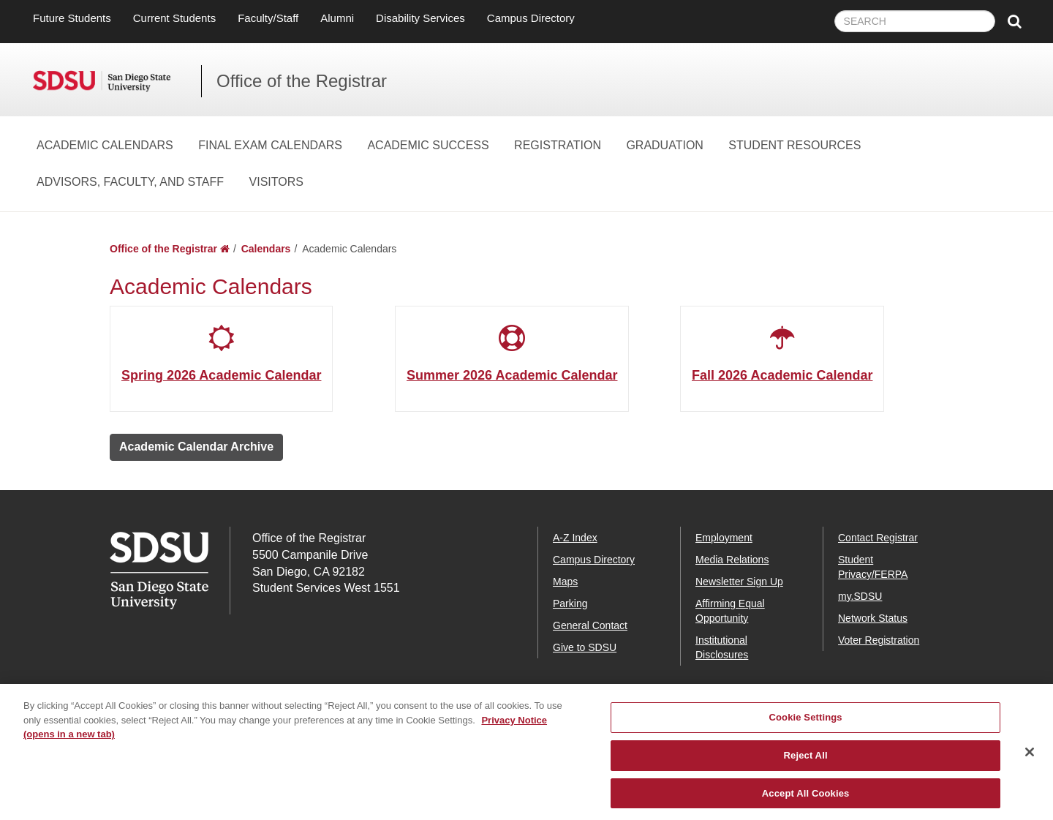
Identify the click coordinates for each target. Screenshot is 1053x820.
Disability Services (420, 18)
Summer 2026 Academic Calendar (512, 375)
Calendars (266, 249)
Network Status (872, 618)
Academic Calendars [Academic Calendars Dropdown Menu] (105, 145)
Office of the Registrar (301, 81)
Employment (723, 537)
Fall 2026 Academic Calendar (782, 375)
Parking (570, 603)
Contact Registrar (878, 537)
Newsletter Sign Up (739, 581)
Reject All (806, 766)
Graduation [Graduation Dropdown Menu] (664, 145)
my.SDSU (860, 596)
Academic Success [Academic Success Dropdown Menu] (427, 145)
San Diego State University (117, 81)
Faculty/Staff (268, 18)
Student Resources (794, 145)
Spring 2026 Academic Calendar (221, 375)
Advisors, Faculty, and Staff (130, 182)
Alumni (337, 18)
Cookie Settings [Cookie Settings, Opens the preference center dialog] (805, 728)
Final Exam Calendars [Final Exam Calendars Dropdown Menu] (270, 145)
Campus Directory (531, 18)
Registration (557, 145)
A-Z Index (575, 537)
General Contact (590, 625)
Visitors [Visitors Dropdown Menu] (276, 182)
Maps (565, 581)
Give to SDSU (584, 647)
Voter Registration (878, 640)
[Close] (1030, 764)
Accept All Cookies (806, 804)
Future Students (72, 18)
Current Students (174, 18)
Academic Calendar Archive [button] (196, 446)
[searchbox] (914, 21)
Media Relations (732, 559)
